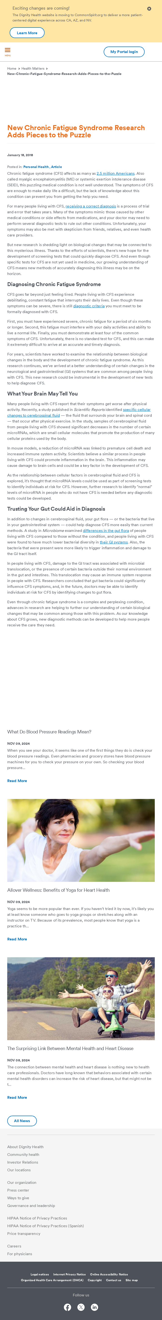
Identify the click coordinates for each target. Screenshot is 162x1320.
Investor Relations (22, 1162)
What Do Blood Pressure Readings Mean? (49, 732)
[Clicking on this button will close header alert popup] (149, 9)
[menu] (8, 52)
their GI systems (114, 542)
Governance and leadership (31, 1205)
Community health (23, 1154)
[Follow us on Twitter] (81, 1308)
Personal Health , (37, 167)
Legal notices (40, 1274)
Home (13, 68)
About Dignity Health (25, 1147)
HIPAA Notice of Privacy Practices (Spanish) (45, 1226)
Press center (18, 1190)
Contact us (113, 1280)
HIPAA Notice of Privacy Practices (37, 1218)
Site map (132, 1280)
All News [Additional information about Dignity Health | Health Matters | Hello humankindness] (22, 1121)
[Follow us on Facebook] (67, 1308)
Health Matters (34, 68)
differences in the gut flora (106, 530)
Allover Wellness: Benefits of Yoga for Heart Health (58, 890)
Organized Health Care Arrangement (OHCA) (52, 1280)
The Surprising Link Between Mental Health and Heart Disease (70, 1048)
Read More (27, 781)
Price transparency (23, 1233)
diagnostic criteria (89, 306)
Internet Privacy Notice (69, 1274)
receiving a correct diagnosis (91, 206)
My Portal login (124, 51)
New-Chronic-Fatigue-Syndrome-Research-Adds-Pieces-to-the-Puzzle (64, 74)
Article (56, 167)
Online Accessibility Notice (109, 1274)
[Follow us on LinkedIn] (94, 1308)
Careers (14, 1246)
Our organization (22, 1182)
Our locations (19, 1170)
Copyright (95, 1280)
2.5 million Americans (116, 173)
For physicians (19, 1254)
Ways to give (18, 1198)
